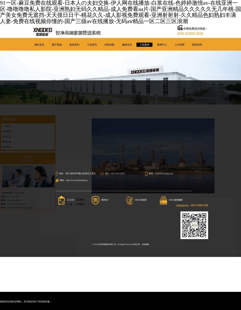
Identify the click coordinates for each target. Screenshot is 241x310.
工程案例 (80, 198)
